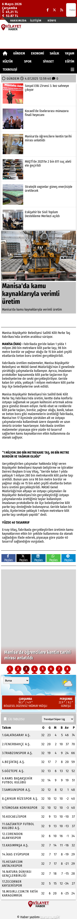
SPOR (27, 61)
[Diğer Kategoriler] (72, 69)
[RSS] (61, 10)
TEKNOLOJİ (10, 69)
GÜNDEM (19, 53)
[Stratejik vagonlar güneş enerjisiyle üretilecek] (38, 194)
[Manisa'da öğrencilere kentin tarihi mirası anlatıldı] (38, 144)
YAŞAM (69, 53)
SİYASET (48, 61)
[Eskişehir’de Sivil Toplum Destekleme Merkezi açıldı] (38, 220)
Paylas (8, 558)
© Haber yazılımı (38, 917)
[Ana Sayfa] (5, 53)
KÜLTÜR (8, 61)
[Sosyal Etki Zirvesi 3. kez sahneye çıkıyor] (38, 93)
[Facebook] (48, 10)
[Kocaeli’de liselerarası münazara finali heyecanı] (38, 119)
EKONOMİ (37, 53)
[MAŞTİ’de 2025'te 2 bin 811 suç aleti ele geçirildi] (38, 169)
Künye (52, 20)
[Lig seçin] (58, 719)
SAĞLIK (54, 53)
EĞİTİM (69, 61)
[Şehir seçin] (16, 680)
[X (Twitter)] (54, 10)
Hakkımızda (18, 20)
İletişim (35, 20)
